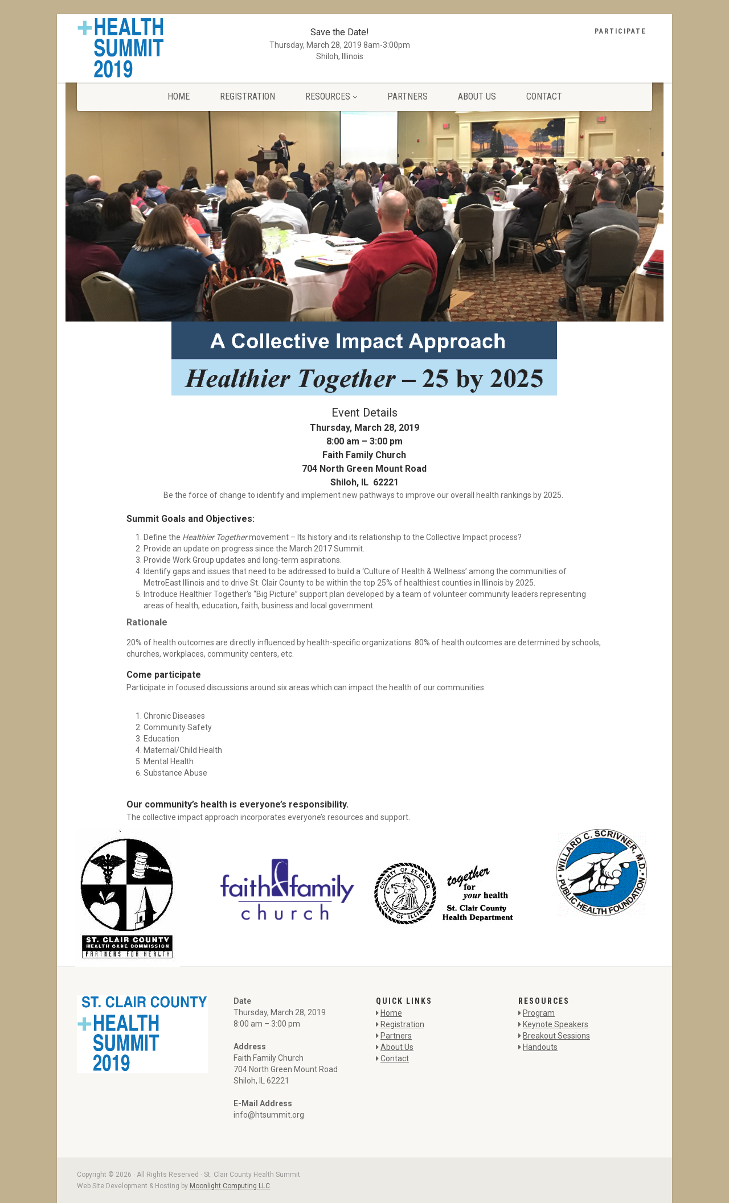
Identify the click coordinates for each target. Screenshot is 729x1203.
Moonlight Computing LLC (230, 1186)
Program (539, 1012)
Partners (407, 96)
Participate (620, 31)
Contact (544, 96)
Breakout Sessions (556, 1035)
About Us (477, 96)
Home (178, 96)
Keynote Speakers (555, 1024)
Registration (247, 96)
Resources (331, 96)
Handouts (540, 1047)
